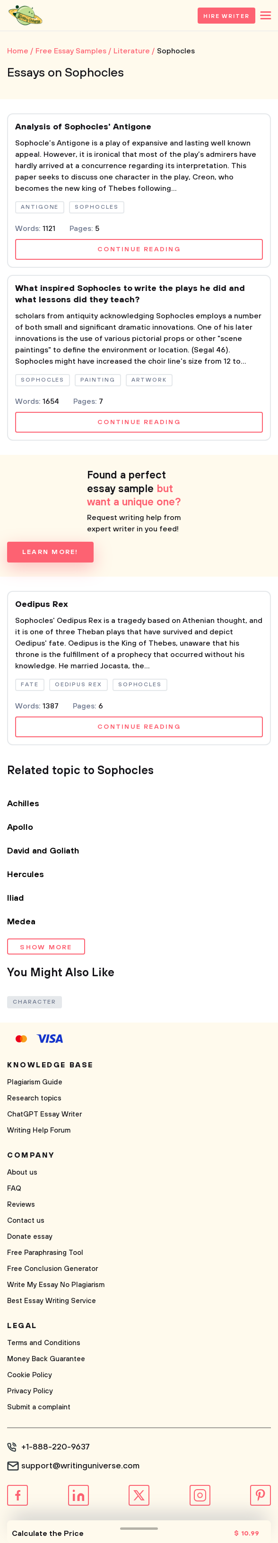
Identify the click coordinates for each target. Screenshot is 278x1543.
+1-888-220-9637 (55, 1447)
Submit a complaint (38, 1407)
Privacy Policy (30, 1391)
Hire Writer (226, 16)
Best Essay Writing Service (51, 1300)
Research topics (34, 1098)
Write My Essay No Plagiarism (55, 1284)
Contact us (25, 1220)
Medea (21, 922)
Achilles (23, 804)
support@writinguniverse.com (80, 1466)
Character (34, 1002)
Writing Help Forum (38, 1130)
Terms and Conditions (43, 1342)
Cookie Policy (29, 1375)
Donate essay (29, 1236)
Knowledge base (50, 1065)
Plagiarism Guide (34, 1082)
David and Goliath (43, 851)
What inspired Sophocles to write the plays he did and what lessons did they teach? (130, 294)
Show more (46, 947)
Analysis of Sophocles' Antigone (83, 127)
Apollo (20, 827)
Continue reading (139, 249)
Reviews (21, 1204)
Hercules (25, 875)
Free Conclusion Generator (52, 1268)
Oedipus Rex (41, 604)
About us (22, 1172)
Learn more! (50, 552)
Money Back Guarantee (46, 1359)
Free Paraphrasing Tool (45, 1252)
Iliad (15, 898)
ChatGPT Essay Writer (44, 1114)
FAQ (14, 1188)
